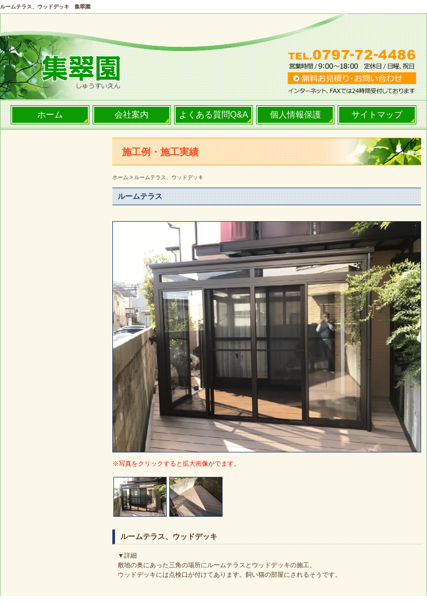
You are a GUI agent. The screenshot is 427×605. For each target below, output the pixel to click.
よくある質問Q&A (213, 114)
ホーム (50, 114)
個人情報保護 (295, 114)
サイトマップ (377, 114)
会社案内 (131, 114)
